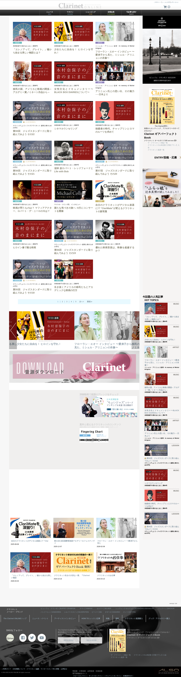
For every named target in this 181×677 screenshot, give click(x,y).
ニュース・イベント (40, 618)
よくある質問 (166, 2)
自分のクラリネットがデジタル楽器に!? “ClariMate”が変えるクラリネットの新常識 (114, 208)
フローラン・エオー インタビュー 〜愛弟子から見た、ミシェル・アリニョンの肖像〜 (114, 54)
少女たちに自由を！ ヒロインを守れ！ (96, 343)
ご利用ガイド (157, 2)
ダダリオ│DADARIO (112, 612)
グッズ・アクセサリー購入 (159, 618)
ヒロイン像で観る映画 (24, 247)
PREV (13, 330)
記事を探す (131, 13)
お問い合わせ (174, 2)
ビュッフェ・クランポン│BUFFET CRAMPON (58, 608)
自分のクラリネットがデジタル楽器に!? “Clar (29, 541)
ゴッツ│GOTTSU (129, 612)
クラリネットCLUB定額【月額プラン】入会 (150, 655)
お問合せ (64, 669)
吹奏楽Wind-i (128, 676)
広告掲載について (19, 669)
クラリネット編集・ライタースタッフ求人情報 (43, 669)
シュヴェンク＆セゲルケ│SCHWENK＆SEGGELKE (135, 608)
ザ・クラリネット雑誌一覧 (158, 143)
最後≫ (89, 302)
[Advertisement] (74, 496)
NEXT (135, 330)
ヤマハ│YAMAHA (86, 608)
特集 (107, 618)
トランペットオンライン (112, 676)
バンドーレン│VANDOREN (51, 612)
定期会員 (111, 13)
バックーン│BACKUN (166, 608)
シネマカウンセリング (65, 128)
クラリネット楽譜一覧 (156, 150)
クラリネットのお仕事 (106, 575)
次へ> (81, 302)
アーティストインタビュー (65, 618)
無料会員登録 (69, 640)
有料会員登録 (91, 640)
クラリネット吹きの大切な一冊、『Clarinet (72, 575)
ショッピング (91, 13)
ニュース (49, 13)
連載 (117, 618)
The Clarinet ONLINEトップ (14, 618)
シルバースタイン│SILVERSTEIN (76, 612)
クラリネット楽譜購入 (134, 618)
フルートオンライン (80, 676)
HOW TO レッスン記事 (91, 618)
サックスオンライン (96, 676)
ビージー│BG (97, 612)
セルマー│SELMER (104, 608)
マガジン (70, 13)
